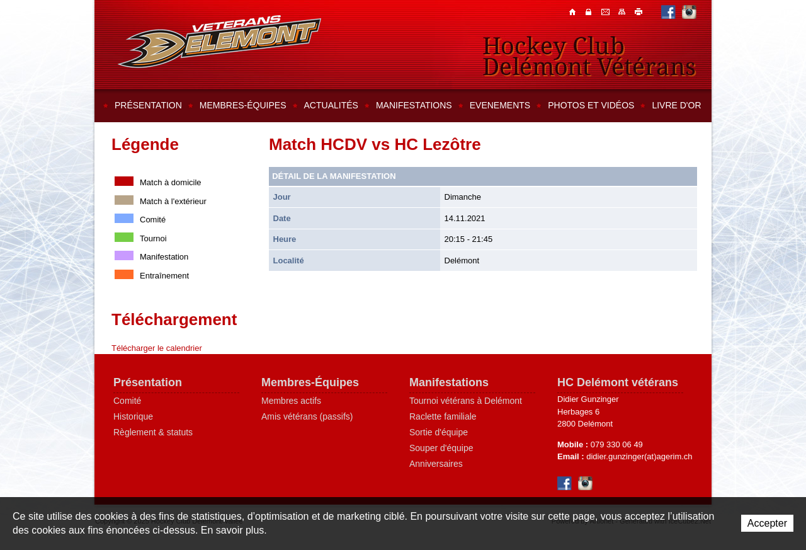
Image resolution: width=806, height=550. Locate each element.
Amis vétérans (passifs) (307, 416)
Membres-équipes (243, 105)
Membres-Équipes (310, 382)
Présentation (148, 105)
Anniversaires (436, 464)
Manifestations (414, 105)
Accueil (574, 11)
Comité (127, 401)
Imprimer (639, 11)
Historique (133, 416)
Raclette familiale (443, 416)
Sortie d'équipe (438, 432)
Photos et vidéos (591, 105)
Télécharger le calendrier (156, 348)
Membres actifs (291, 401)
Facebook (668, 11)
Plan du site (623, 11)
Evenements (500, 105)
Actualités (331, 105)
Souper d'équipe (441, 448)
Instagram (689, 11)
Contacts (590, 11)
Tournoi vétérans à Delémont (465, 401)
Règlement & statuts (153, 432)
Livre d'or (676, 105)
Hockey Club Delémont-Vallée (219, 41)
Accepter (767, 523)
